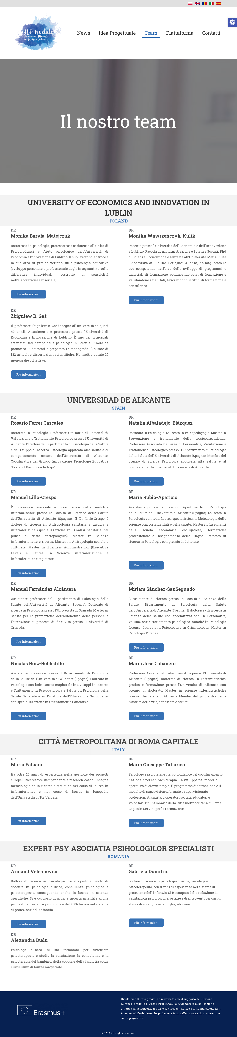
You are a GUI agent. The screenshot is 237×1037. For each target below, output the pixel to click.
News (83, 33)
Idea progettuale (117, 33)
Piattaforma (180, 33)
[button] (232, 22)
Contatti (211, 33)
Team (151, 33)
